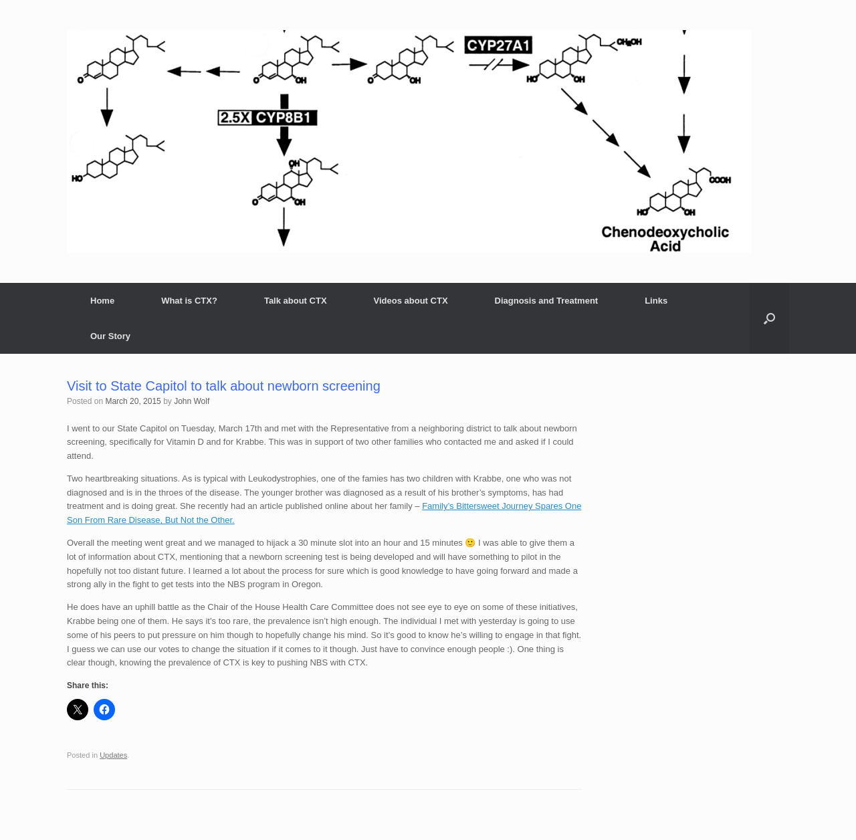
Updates (113, 755)
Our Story (110, 336)
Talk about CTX (295, 301)
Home (102, 301)
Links (656, 301)
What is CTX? (189, 301)
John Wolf (191, 401)
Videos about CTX (411, 301)
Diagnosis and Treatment (547, 301)
